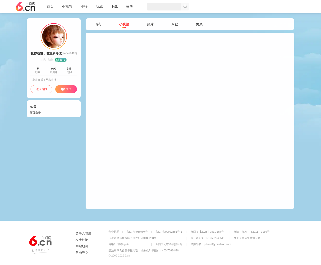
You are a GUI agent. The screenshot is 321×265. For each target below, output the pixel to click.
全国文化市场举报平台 (168, 244)
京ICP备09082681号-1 (168, 231)
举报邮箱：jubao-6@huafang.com (211, 244)
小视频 (67, 8)
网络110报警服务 (119, 244)
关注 (66, 89)
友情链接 (82, 240)
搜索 (185, 6)
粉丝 (174, 24)
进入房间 (41, 89)
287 (69, 68)
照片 (150, 24)
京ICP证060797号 (137, 231)
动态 (98, 24)
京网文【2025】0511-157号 (207, 231)
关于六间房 (83, 233)
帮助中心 (82, 252)
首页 (50, 8)
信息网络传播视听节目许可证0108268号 (132, 238)
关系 (199, 24)
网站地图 (82, 246)
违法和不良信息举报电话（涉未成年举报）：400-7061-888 (144, 250)
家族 (129, 8)
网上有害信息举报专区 (247, 238)
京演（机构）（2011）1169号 (252, 231)
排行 (84, 6)
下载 (114, 6)
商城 (99, 8)
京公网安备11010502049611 (208, 238)
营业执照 (114, 231)
